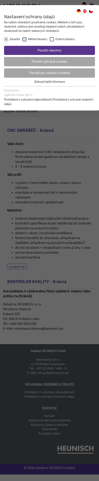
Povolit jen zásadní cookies (49, 73)
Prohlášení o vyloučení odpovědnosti (27, 99)
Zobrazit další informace (49, 82)
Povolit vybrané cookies (49, 61)
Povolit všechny (49, 50)
